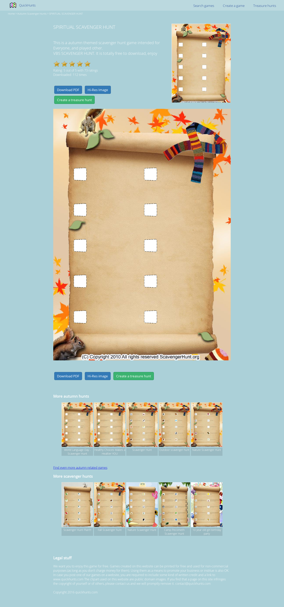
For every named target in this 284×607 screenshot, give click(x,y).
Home (11, 13)
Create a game (234, 5)
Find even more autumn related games (80, 467)
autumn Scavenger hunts (32, 13)
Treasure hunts (264, 5)
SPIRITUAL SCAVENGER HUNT (66, 13)
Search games (203, 5)
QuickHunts (27, 5)
